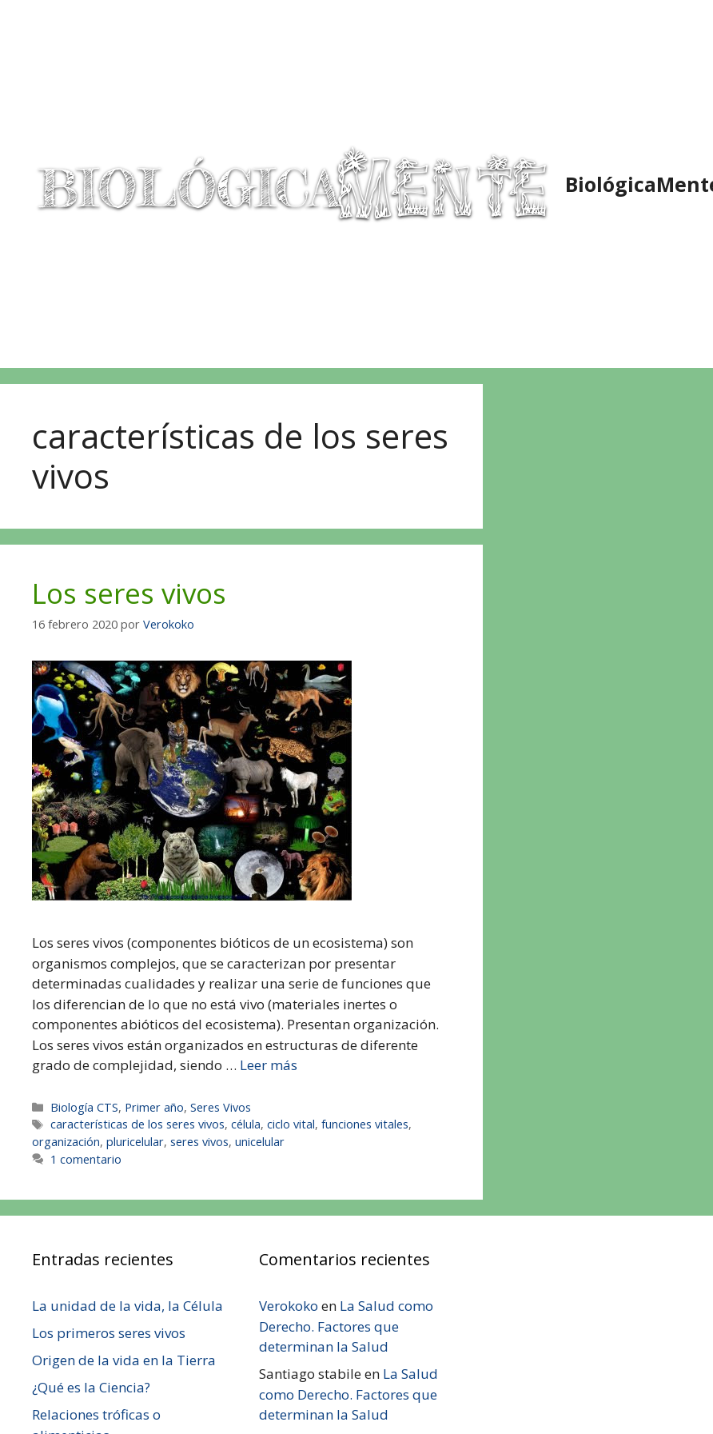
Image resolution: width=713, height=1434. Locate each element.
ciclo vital (291, 1124)
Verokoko (288, 1305)
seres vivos (199, 1141)
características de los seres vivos (137, 1124)
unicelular (260, 1141)
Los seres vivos (129, 593)
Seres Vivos (220, 1107)
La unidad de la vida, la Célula (127, 1305)
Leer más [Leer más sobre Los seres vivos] (268, 1065)
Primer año (154, 1107)
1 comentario (85, 1159)
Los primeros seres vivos (108, 1333)
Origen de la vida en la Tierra (124, 1360)
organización (66, 1141)
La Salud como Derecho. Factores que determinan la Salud (346, 1326)
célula (246, 1124)
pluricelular (135, 1141)
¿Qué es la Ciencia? (91, 1387)
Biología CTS (84, 1107)
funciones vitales (364, 1124)
